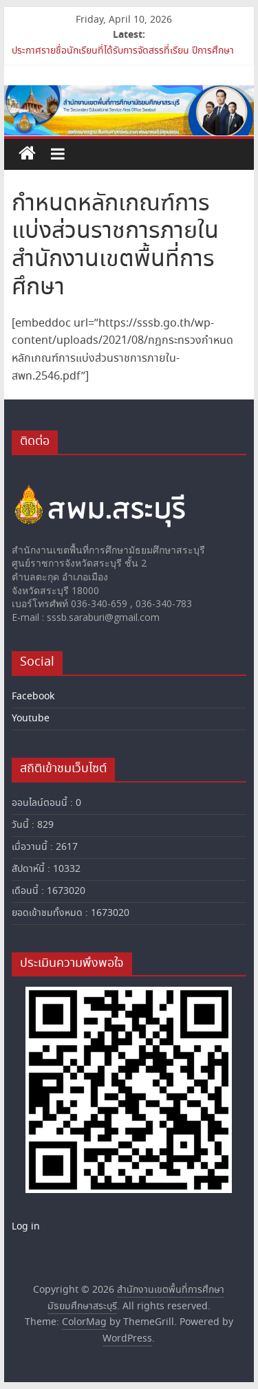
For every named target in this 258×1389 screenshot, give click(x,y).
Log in (26, 1227)
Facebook (33, 696)
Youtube (31, 718)
